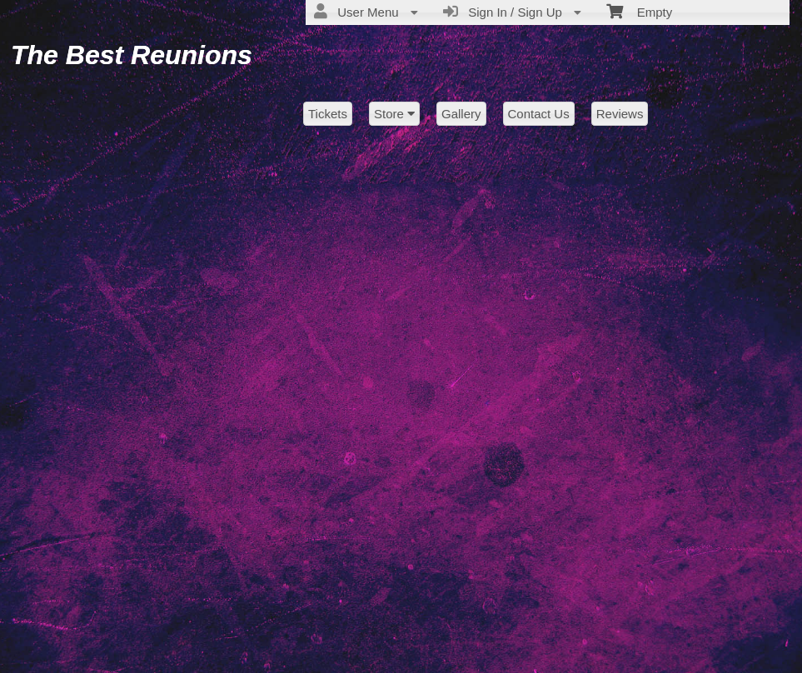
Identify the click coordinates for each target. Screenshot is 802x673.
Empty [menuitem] (639, 10)
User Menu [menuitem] (366, 11)
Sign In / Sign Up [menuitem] (512, 11)
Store (394, 114)
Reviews (620, 114)
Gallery (461, 114)
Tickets (327, 114)
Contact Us (539, 114)
